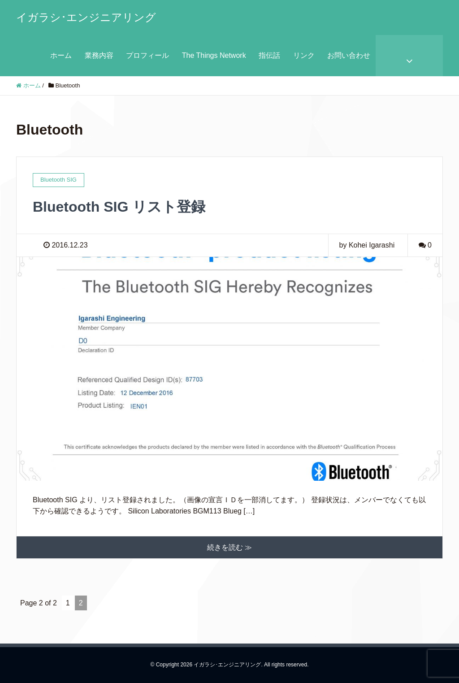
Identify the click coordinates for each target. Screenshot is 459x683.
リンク (304, 55)
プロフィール (147, 55)
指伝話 (269, 55)
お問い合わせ (348, 55)
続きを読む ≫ (229, 547)
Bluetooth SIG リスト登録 (119, 207)
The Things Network (214, 55)
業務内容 (99, 55)
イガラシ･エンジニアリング (86, 17)
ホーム (61, 55)
